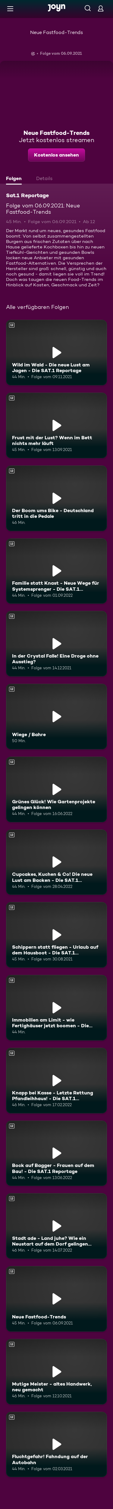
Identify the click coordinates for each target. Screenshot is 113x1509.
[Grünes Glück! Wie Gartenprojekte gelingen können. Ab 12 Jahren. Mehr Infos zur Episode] (56, 789)
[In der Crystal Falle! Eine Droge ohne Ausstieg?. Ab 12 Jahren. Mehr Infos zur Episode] (56, 644)
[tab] (15, 179)
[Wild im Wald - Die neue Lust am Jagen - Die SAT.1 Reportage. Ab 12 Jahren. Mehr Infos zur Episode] (56, 352)
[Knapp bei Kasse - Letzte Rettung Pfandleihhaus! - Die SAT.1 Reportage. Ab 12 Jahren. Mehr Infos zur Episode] (56, 1080)
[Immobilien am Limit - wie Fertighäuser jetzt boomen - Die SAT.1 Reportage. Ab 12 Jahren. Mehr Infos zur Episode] (56, 1008)
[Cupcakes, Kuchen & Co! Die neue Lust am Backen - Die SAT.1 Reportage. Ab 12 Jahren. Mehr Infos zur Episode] (56, 862)
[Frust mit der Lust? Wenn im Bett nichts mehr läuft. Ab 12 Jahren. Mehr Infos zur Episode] (56, 425)
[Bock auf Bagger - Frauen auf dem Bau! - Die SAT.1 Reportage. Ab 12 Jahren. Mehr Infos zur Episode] (56, 1153)
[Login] (100, 8)
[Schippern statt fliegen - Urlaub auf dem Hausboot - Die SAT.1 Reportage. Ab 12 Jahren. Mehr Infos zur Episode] (56, 935)
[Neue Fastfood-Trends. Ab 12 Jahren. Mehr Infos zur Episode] (56, 1299)
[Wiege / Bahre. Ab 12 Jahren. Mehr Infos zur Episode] (56, 716)
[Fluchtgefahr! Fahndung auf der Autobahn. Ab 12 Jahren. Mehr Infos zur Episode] (56, 1444)
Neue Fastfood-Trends (56, 32)
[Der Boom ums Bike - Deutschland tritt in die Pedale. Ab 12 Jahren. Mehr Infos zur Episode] (56, 498)
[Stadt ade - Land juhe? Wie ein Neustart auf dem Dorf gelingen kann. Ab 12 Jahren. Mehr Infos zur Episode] (56, 1226)
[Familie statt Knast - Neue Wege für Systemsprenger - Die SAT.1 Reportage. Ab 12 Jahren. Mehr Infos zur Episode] (56, 571)
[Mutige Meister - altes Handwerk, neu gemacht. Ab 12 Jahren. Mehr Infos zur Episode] (56, 1372)
